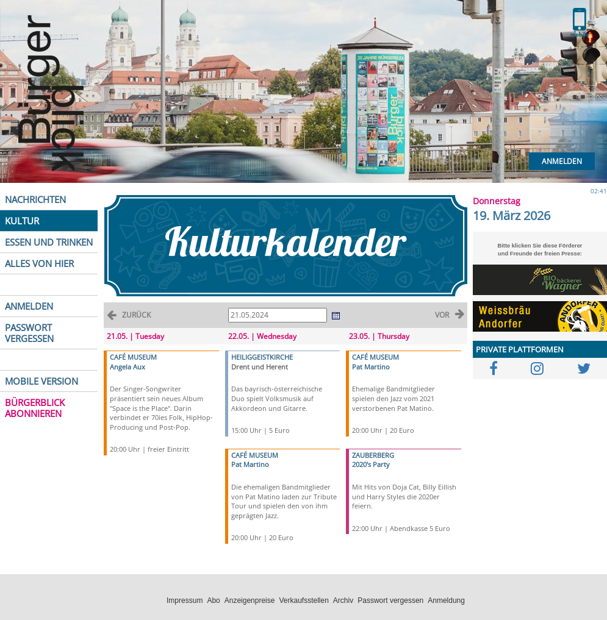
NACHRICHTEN (35, 199)
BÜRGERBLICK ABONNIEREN (35, 407)
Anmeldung (446, 600)
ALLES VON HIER (39, 263)
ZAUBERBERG (373, 455)
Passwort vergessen (390, 600)
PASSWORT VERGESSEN (29, 332)
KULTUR (22, 221)
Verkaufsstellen (303, 600)
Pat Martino (250, 464)
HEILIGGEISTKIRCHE (262, 357)
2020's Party (371, 464)
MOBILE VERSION (41, 381)
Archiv (343, 600)
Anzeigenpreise (249, 600)
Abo (213, 600)
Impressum (185, 600)
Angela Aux (127, 366)
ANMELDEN (29, 306)
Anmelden (562, 161)
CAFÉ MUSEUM (133, 357)
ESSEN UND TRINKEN (49, 242)
